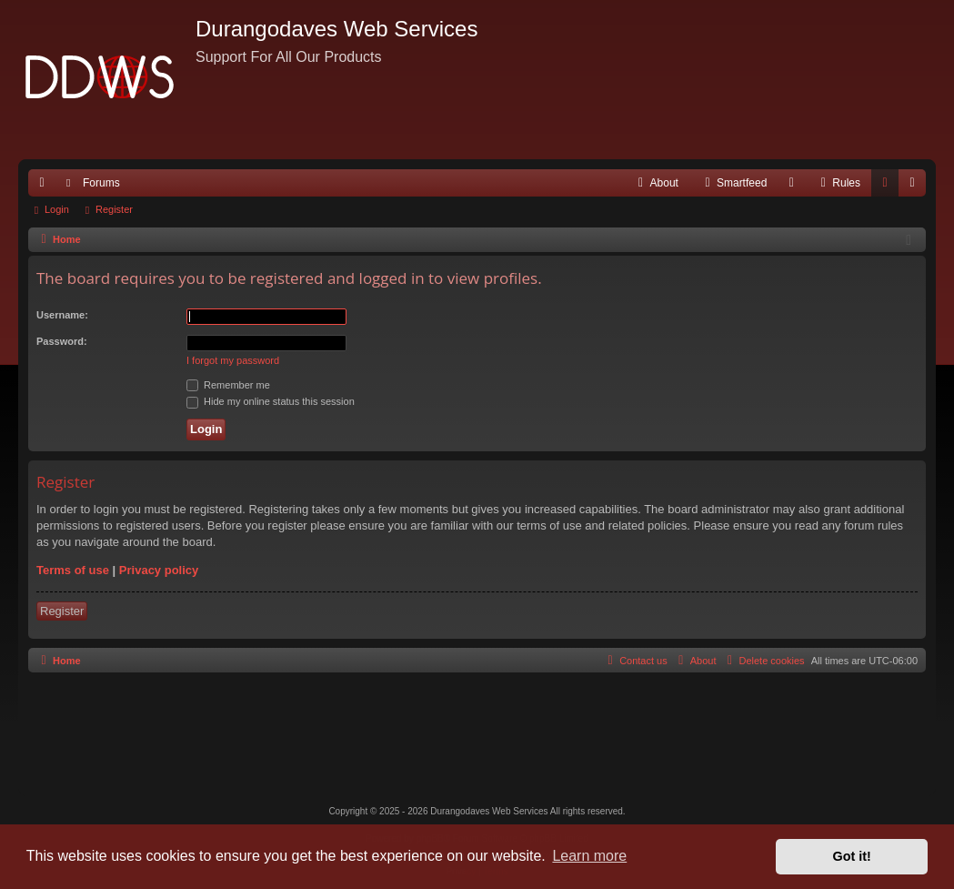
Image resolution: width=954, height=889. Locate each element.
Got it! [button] (852, 856)
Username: (62, 314)
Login (57, 209)
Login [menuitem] (889, 187)
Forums (101, 183)
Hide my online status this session (270, 401)
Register (114, 209)
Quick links (45, 187)
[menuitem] (656, 183)
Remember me (228, 384)
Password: (61, 341)
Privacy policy (158, 570)
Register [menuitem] (916, 187)
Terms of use (72, 570)
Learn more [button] (589, 856)
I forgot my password (232, 360)
